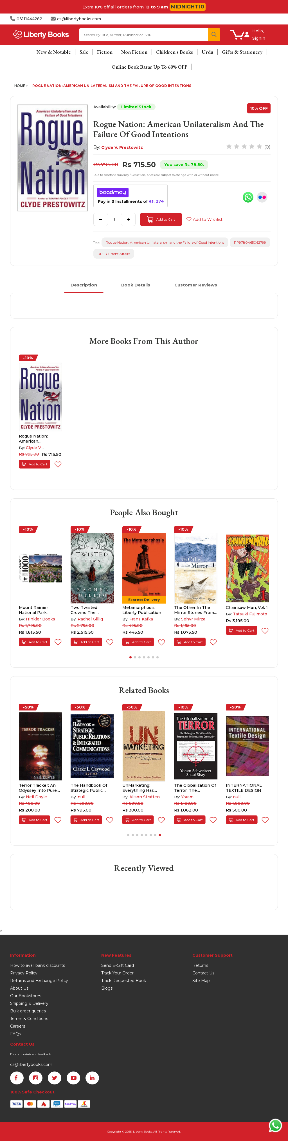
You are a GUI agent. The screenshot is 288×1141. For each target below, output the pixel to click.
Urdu (207, 52)
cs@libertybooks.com (31, 1064)
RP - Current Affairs (114, 254)
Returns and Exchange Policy (39, 980)
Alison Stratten (144, 796)
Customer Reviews (195, 285)
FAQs (15, 1033)
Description (84, 285)
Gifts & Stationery (242, 52)
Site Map (201, 980)
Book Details (135, 285)
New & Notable (54, 52)
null (81, 796)
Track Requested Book (123, 980)
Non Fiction (134, 52)
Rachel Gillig (90, 619)
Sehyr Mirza (193, 619)
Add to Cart (161, 219)
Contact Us (203, 973)
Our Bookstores (25, 995)
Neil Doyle (36, 796)
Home (19, 86)
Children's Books (174, 52)
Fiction (104, 52)
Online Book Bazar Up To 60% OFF (149, 67)
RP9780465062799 (250, 242)
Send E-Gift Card (117, 965)
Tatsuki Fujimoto (250, 614)
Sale (84, 52)
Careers (17, 1026)
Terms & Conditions (29, 1018)
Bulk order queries (28, 1011)
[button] (130, 657)
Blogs (106, 988)
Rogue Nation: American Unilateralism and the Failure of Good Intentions (111, 86)
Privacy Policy (23, 973)
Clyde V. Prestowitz (122, 147)
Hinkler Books (40, 619)
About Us (19, 988)
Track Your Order (117, 973)
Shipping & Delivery (29, 1003)
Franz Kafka (141, 619)
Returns (200, 965)
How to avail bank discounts (37, 965)
